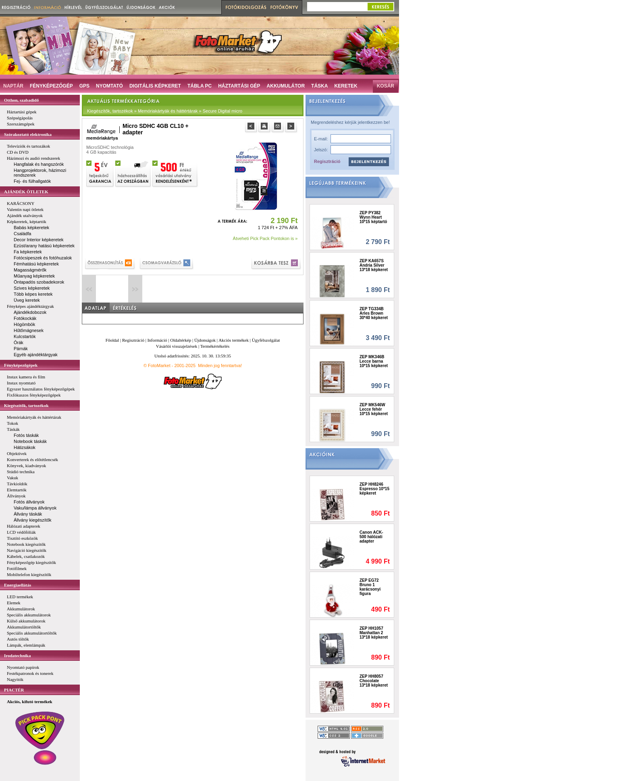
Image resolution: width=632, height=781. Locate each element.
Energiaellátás (17, 585)
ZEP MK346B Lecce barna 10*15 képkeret (374, 361)
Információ (157, 340)
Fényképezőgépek (20, 365)
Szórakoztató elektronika (28, 134)
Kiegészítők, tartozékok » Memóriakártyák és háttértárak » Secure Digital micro (164, 111)
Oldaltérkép (180, 340)
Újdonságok (205, 340)
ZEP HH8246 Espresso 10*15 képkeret (374, 488)
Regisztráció (327, 161)
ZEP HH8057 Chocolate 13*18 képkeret (374, 680)
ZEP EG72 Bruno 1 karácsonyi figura (370, 587)
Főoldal (112, 340)
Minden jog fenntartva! (220, 365)
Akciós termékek (233, 340)
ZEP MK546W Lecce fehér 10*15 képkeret (374, 409)
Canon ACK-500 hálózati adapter (371, 536)
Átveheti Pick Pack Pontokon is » (265, 238)
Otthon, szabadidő (21, 100)
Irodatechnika (17, 655)
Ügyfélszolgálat (266, 340)
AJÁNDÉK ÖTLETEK (26, 191)
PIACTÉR (14, 689)
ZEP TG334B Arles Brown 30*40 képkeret (374, 313)
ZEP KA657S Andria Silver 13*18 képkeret (374, 265)
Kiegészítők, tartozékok (26, 405)
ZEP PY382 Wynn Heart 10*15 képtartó (373, 217)
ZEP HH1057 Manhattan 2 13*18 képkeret (374, 632)
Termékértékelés (215, 346)
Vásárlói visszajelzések (176, 346)
